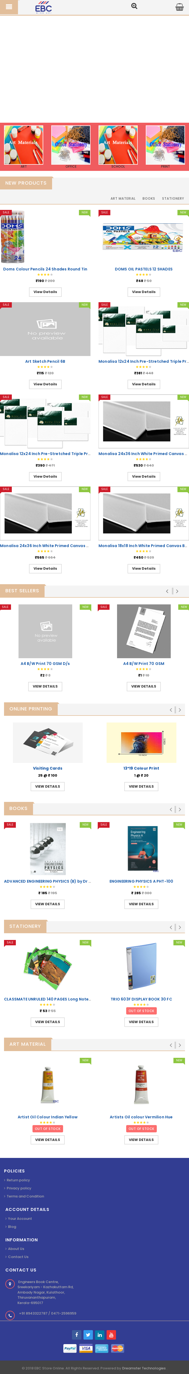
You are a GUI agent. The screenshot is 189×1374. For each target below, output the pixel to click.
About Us (16, 1248)
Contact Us (18, 1256)
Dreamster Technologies (144, 1368)
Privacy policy (19, 1188)
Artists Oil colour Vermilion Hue (141, 1117)
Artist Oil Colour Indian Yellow (48, 1117)
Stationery (173, 198)
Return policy (18, 1180)
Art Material (123, 198)
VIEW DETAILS (45, 686)
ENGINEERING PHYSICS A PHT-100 (141, 881)
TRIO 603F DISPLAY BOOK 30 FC (141, 999)
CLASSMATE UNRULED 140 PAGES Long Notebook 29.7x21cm (62, 999)
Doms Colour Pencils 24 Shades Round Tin (45, 269)
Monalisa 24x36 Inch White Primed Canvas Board (49, 545)
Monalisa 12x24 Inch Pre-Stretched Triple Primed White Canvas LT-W (69, 453)
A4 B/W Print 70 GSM (144, 663)
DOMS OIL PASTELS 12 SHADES (144, 269)
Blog (12, 1226)
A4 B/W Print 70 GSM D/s (45, 663)
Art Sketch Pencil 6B (45, 361)
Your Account (20, 1218)
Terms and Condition (25, 1196)
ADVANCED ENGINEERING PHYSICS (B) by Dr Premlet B (56, 881)
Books (149, 198)
